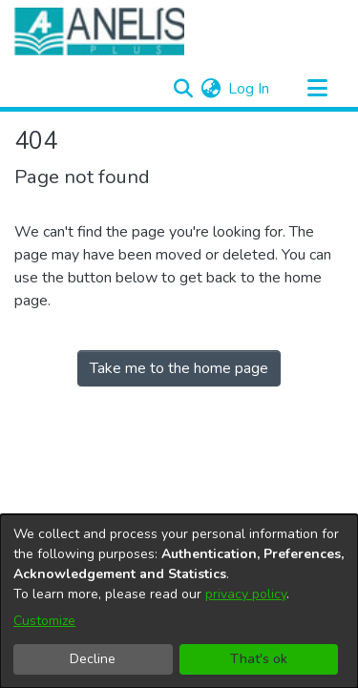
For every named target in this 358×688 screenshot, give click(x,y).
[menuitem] (210, 88)
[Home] (99, 31)
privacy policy (245, 594)
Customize (44, 621)
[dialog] (179, 601)
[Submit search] (183, 88)
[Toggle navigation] (317, 89)
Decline (93, 659)
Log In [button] (249, 88)
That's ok (258, 659)
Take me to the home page (179, 368)
